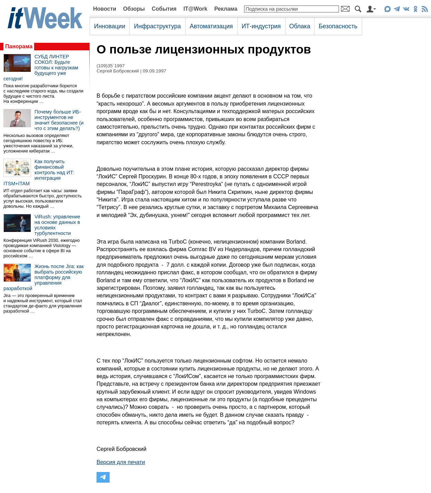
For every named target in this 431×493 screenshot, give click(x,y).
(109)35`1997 (111, 65)
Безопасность (338, 26)
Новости (104, 9)
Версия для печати (121, 462)
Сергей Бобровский (118, 70)
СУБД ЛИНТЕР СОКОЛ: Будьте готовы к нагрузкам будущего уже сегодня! (40, 67)
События (164, 9)
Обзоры (134, 9)
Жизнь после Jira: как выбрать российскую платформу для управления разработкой (43, 277)
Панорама (18, 46)
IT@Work (195, 9)
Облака (299, 26)
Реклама (225, 9)
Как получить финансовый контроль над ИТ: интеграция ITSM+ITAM (38, 172)
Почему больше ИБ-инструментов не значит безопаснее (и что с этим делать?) (58, 120)
